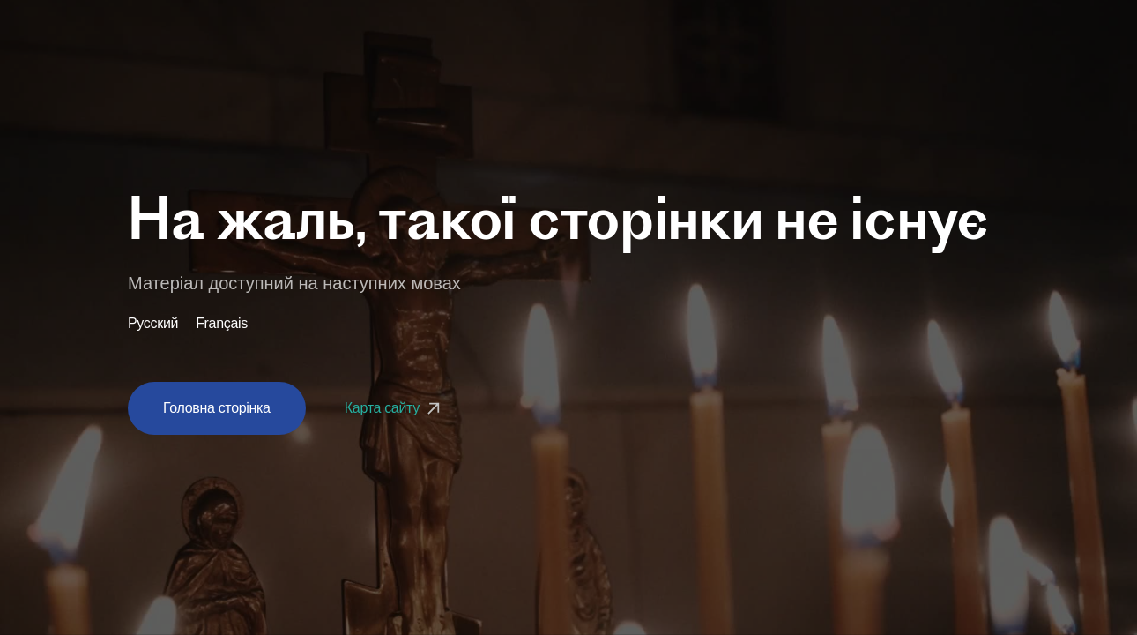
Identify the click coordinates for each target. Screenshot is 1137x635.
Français (222, 324)
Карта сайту (394, 407)
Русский (153, 324)
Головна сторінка (217, 407)
